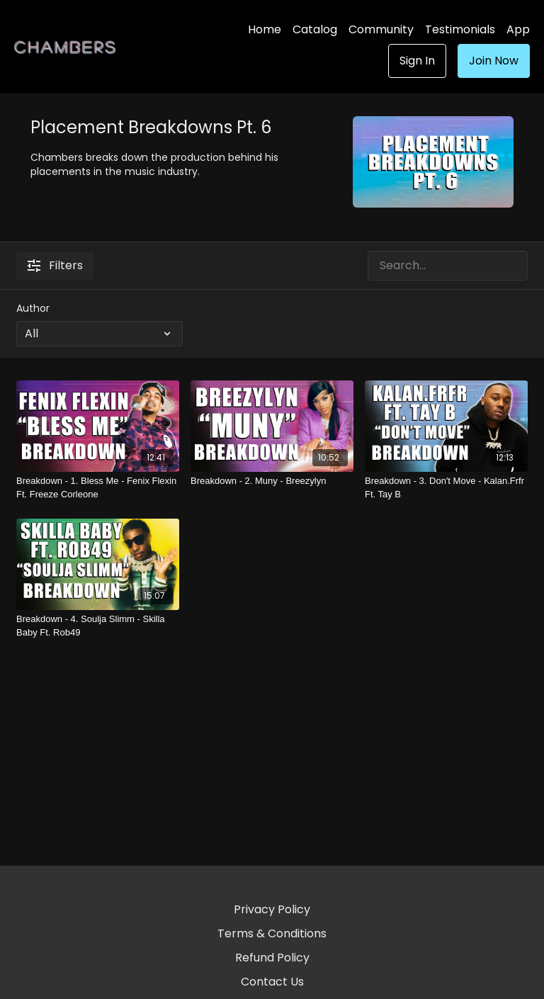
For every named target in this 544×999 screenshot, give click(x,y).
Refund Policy (272, 957)
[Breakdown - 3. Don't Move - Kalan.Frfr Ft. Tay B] (446, 488)
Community (381, 29)
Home (264, 29)
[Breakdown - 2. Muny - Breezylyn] (272, 481)
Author (33, 308)
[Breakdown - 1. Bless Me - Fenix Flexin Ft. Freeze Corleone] (97, 488)
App (518, 29)
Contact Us (272, 981)
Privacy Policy (272, 909)
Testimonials (460, 29)
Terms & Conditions (272, 933)
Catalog (315, 29)
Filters (55, 265)
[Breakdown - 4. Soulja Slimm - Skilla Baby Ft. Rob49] (97, 626)
